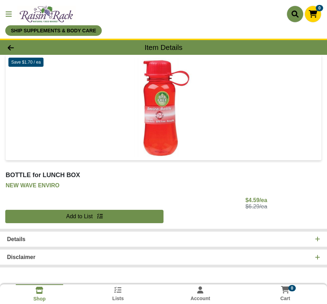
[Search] (295, 14)
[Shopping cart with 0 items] (313, 14)
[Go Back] (45, 47)
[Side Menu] (9, 14)
